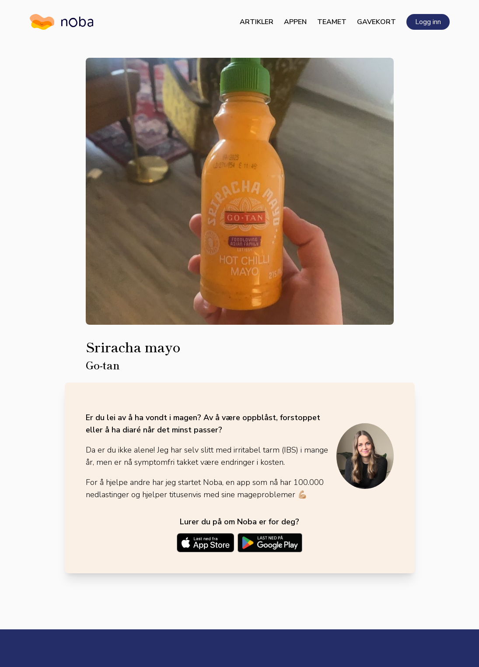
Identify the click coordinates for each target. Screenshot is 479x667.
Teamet (331, 22)
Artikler (256, 22)
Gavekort (376, 22)
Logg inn (428, 22)
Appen (295, 22)
